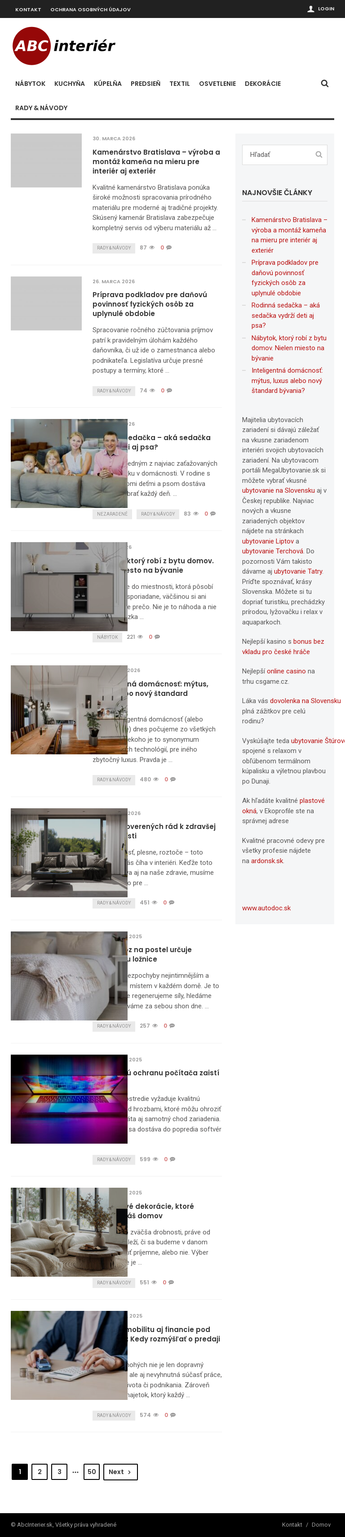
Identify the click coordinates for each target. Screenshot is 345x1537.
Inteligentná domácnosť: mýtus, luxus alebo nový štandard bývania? (150, 693)
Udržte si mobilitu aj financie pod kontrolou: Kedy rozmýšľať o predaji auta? (156, 1339)
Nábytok (30, 83)
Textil (179, 83)
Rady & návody (41, 107)
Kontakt (28, 9)
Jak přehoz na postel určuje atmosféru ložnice (142, 954)
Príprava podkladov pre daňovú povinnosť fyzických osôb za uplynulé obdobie (150, 304)
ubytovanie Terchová (272, 551)
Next (121, 1471)
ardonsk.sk (267, 861)
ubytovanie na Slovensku (278, 490)
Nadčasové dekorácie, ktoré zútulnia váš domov (143, 1211)
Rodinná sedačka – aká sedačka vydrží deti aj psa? (152, 442)
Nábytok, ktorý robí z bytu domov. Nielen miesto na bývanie (153, 565)
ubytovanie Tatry (298, 571)
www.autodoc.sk (266, 908)
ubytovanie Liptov (268, 541)
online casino (286, 671)
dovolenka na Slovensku (305, 701)
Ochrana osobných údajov (90, 9)
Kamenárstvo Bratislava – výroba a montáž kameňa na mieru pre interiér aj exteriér (156, 161)
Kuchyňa (69, 83)
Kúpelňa (108, 83)
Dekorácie (263, 83)
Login (326, 8)
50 (92, 1471)
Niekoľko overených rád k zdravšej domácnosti (154, 831)
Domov (321, 1524)
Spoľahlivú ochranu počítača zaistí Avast (156, 1077)
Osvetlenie (217, 83)
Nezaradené (112, 514)
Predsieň (145, 83)
